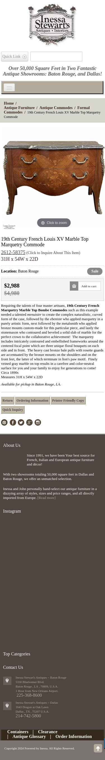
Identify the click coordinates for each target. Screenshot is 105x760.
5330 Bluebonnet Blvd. (30, 682)
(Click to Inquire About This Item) (53, 253)
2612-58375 (13, 252)
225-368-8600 (29, 695)
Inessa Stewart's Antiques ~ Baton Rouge (41, 677)
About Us (11, 445)
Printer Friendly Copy (68, 400)
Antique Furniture (19, 108)
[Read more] (46, 498)
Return (8, 400)
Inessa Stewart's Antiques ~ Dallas (37, 702)
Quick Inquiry (13, 410)
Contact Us (13, 667)
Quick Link (11, 56)
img (13, 462)
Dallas (93, 74)
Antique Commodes (56, 108)
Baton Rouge (61, 74)
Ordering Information (32, 400)
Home (9, 103)
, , (32, 711)
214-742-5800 (28, 715)
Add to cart (87, 286)
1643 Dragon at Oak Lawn (32, 707)
